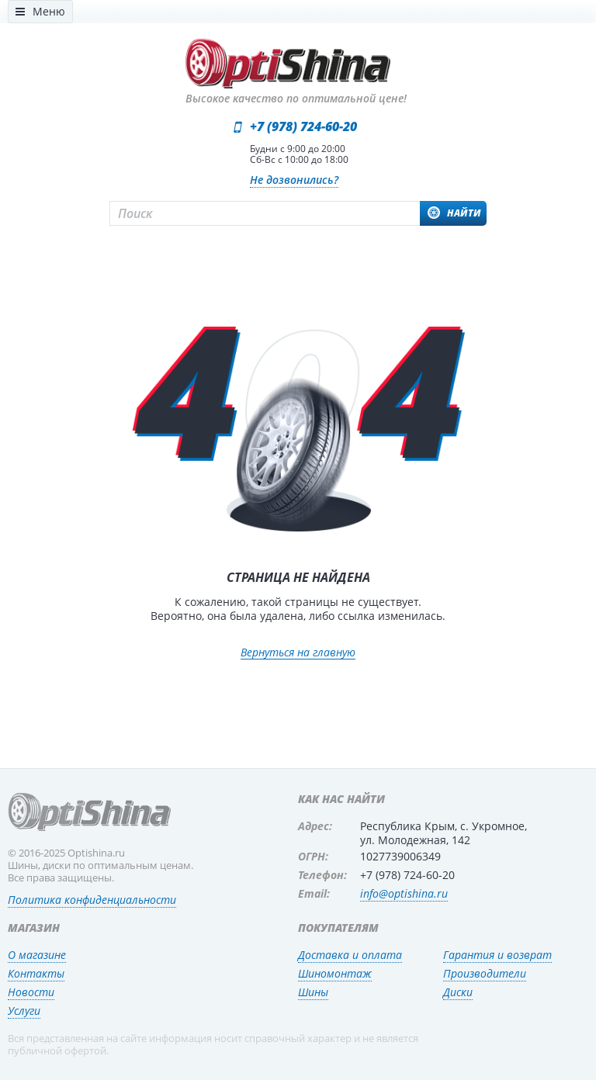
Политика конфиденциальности (92, 899)
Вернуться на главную (298, 652)
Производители (484, 973)
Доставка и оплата (350, 954)
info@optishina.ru (404, 893)
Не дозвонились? (294, 179)
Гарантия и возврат (497, 954)
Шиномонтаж (335, 973)
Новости (31, 992)
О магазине (37, 954)
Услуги (24, 1010)
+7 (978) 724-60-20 (303, 126)
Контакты (36, 973)
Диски (458, 992)
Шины (313, 992)
